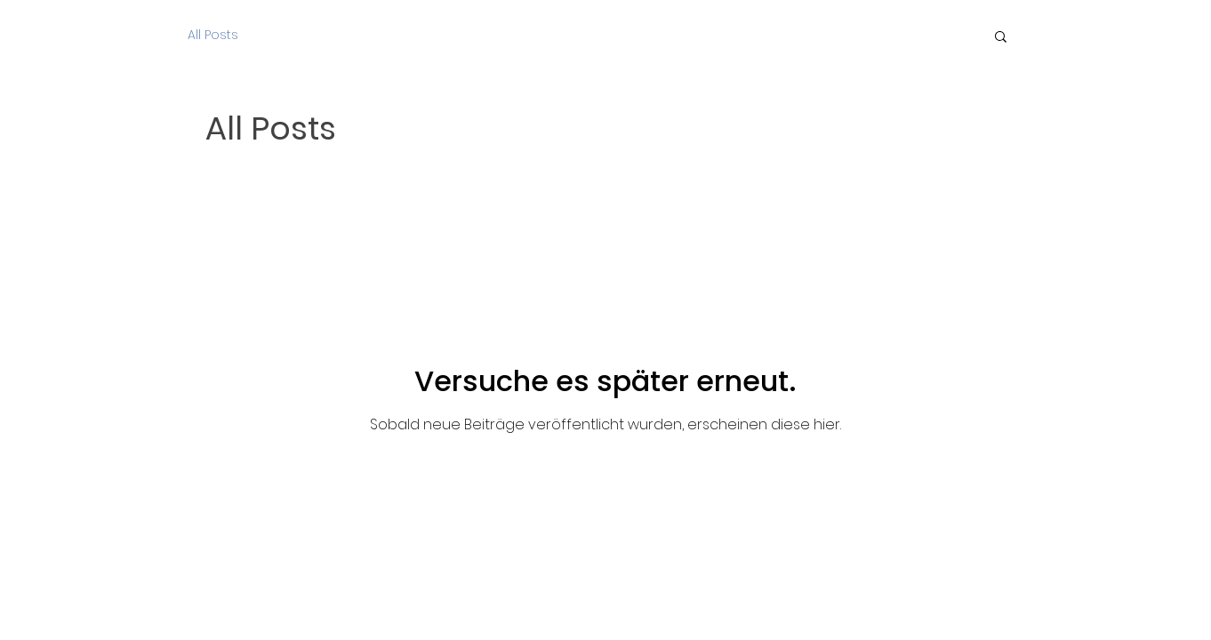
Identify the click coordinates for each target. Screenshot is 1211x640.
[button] (1000, 37)
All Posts (213, 35)
